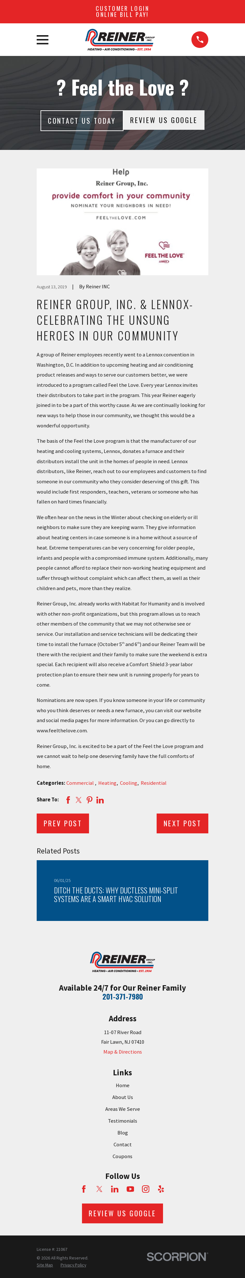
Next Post (182, 823)
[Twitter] (99, 1189)
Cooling (128, 783)
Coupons (122, 1156)
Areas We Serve (122, 1109)
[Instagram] (145, 1189)
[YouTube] (130, 1189)
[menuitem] (45, 1265)
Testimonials (122, 1121)
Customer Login (122, 11)
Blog (122, 1132)
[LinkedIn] (114, 1189)
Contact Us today (81, 120)
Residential (154, 783)
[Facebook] (83, 1189)
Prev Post (63, 823)
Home (123, 1085)
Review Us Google (163, 120)
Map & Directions (122, 1051)
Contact (123, 1144)
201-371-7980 (122, 996)
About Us (122, 1097)
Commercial (80, 783)
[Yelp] (161, 1189)
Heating (107, 783)
